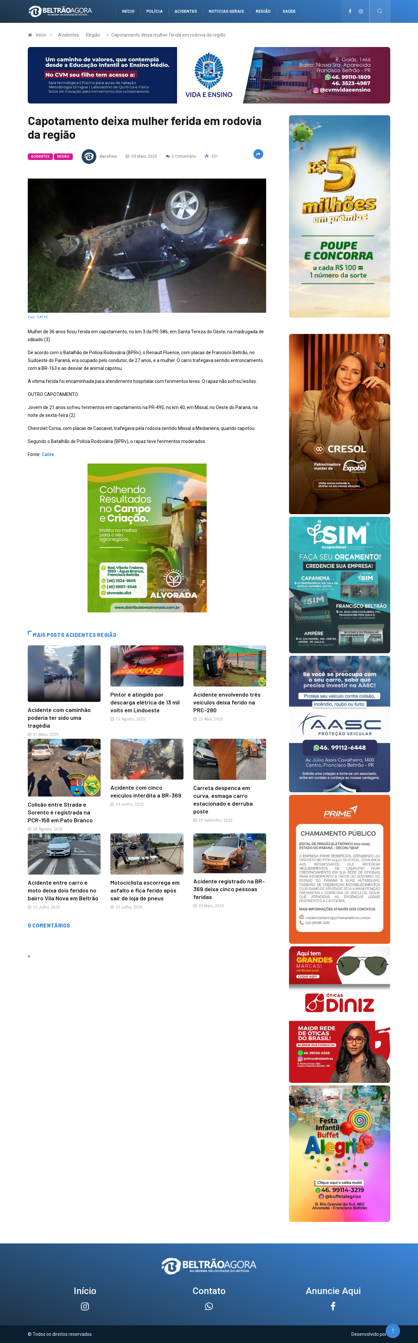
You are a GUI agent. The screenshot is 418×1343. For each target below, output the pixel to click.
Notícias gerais (226, 11)
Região (263, 11)
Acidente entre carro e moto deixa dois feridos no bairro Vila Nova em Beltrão (63, 890)
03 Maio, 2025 (141, 156)
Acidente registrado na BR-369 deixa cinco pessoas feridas (229, 888)
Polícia (154, 11)
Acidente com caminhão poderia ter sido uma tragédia (59, 717)
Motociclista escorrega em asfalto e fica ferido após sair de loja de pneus (145, 890)
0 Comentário (181, 156)
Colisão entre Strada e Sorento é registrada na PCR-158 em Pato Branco (60, 812)
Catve (47, 454)
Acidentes (185, 11)
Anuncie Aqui (333, 1291)
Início (128, 11)
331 (211, 156)
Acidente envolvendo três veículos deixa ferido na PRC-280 (227, 702)
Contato (209, 1291)
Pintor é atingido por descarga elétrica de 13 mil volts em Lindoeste (145, 702)
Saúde (289, 11)
